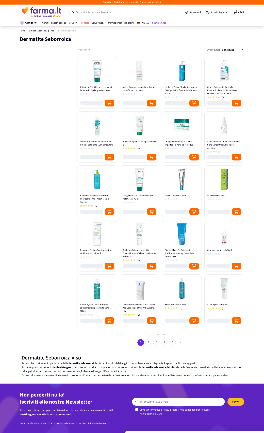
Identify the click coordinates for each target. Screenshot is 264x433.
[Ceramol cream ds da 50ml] (224, 246)
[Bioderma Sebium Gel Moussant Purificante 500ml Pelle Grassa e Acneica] (97, 191)
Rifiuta (236, 423)
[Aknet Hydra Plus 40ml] (224, 300)
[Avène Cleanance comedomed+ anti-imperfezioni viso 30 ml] (139, 83)
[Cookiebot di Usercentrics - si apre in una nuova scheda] (22, 426)
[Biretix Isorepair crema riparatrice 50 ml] (139, 137)
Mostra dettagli (53, 426)
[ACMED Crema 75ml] (224, 191)
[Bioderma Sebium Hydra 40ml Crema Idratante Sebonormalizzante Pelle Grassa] (139, 246)
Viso (52, 30)
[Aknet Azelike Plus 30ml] (182, 191)
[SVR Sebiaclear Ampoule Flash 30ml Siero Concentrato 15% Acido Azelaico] (224, 137)
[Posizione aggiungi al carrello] (109, 103)
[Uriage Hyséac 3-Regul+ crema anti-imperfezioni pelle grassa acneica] (97, 83)
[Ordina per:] (232, 49)
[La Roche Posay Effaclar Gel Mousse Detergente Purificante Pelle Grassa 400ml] (182, 83)
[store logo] (41, 12)
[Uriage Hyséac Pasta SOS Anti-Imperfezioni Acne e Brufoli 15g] (182, 137)
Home (22, 30)
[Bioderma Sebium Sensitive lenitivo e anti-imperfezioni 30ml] (97, 246)
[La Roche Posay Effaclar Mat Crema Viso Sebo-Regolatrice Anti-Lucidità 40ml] (139, 300)
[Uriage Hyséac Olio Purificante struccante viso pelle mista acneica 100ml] (97, 300)
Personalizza (236, 412)
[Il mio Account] (217, 12)
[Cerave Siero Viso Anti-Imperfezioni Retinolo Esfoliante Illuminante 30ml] (97, 137)
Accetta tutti (236, 401)
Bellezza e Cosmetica (38, 30)
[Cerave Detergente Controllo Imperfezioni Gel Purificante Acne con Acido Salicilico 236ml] (224, 83)
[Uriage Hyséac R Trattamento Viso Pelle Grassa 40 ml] (139, 191)
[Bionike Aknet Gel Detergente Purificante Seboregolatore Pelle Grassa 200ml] (182, 246)
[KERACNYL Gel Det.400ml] (182, 300)
